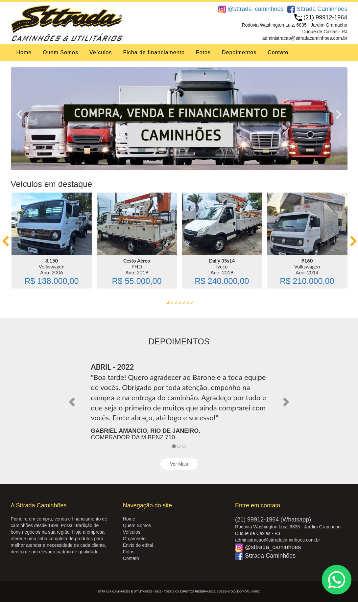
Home (24, 52)
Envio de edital (138, 545)
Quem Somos (60, 52)
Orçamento (134, 538)
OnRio (255, 591)
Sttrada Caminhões (317, 9)
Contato (278, 52)
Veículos (100, 52)
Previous (17, 114)
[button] (73, 401)
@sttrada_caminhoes (250, 9)
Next (341, 114)
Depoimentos (239, 52)
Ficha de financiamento (153, 52)
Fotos (203, 52)
